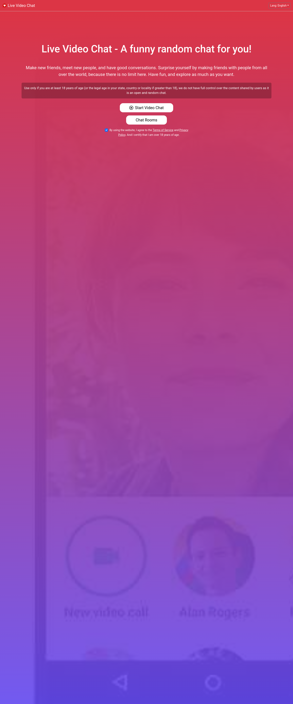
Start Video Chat (146, 107)
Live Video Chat (18, 5)
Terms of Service (163, 130)
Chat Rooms (146, 120)
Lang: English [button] (278, 5)
